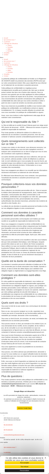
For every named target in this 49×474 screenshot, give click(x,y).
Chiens (9, 45)
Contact (6, 54)
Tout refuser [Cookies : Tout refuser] (24, 466)
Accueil (6, 38)
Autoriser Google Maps (24, 408)
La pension (7, 41)
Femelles (10, 47)
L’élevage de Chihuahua (11, 43)
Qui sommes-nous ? (9, 40)
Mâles (9, 49)
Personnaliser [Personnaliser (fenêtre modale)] (24, 470)
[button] (24, 57)
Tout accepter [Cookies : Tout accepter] (24, 463)
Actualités (6, 53)
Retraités (10, 51)
